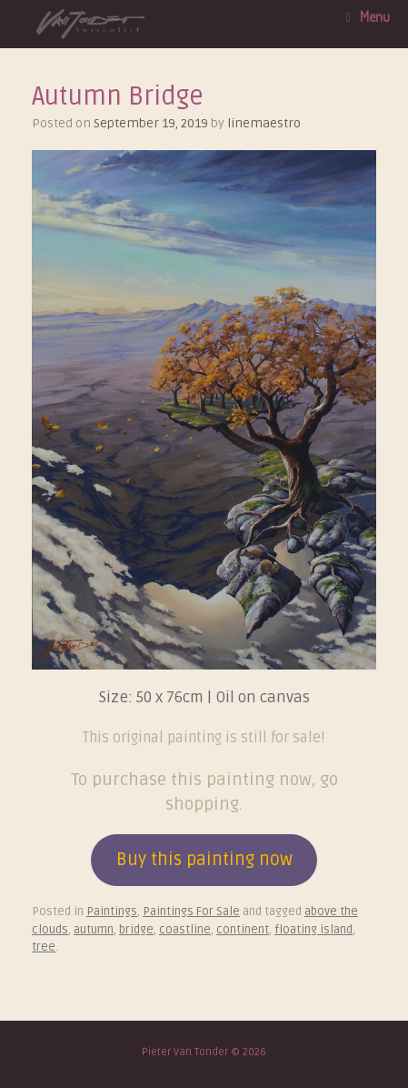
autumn (94, 929)
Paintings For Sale (191, 911)
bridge (136, 929)
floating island (313, 929)
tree (43, 947)
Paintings (111, 911)
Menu (368, 16)
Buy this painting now (204, 860)
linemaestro (264, 123)
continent (242, 929)
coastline (185, 929)
